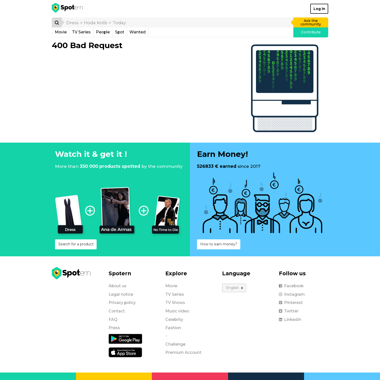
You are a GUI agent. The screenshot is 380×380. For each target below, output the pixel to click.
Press (114, 327)
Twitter (289, 311)
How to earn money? (218, 244)
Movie (61, 32)
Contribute (311, 32)
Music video (177, 311)
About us (118, 286)
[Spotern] (67, 9)
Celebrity (174, 319)
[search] (178, 22)
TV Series (81, 32)
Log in (319, 8)
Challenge (175, 344)
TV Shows (175, 302)
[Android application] (125, 338)
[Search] (57, 22)
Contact (117, 311)
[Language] (234, 288)
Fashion (173, 327)
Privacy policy (122, 302)
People (103, 32)
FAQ (113, 319)
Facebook (291, 286)
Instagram (292, 294)
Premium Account (183, 352)
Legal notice (121, 294)
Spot (119, 32)
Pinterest (291, 302)
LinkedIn (290, 319)
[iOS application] (125, 352)
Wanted (137, 32)
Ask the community (311, 22)
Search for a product (76, 244)
